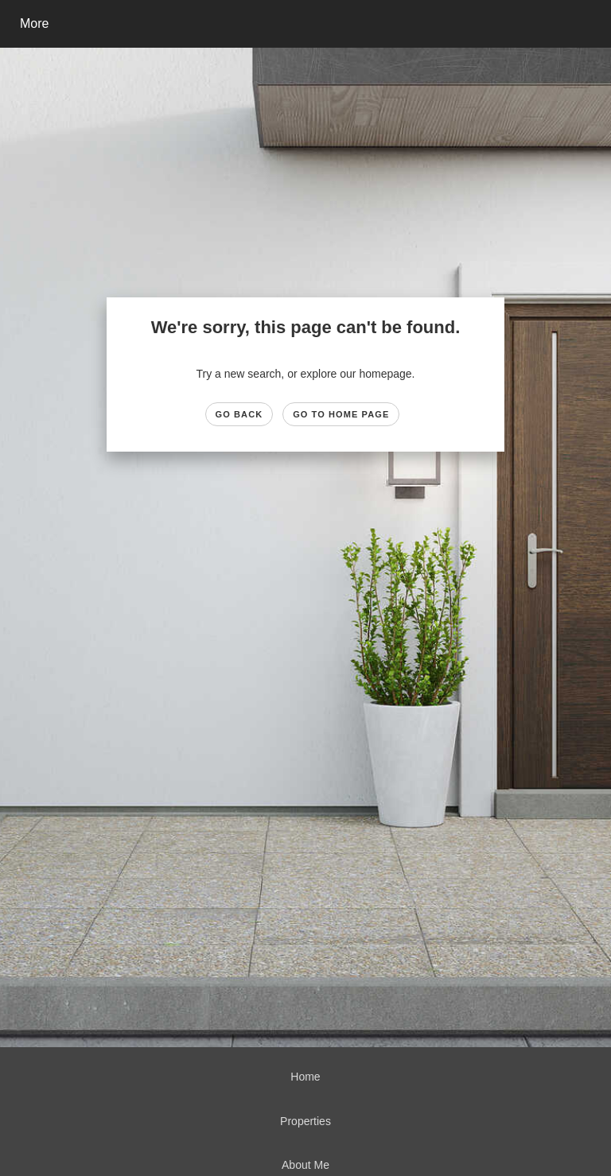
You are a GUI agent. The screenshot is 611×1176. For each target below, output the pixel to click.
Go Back (239, 414)
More (34, 23)
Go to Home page (341, 414)
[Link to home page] (242, 24)
